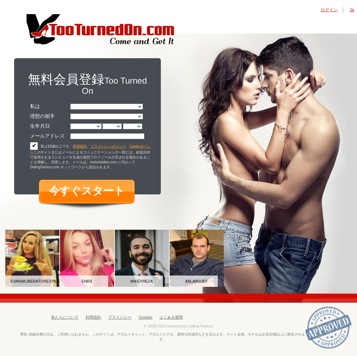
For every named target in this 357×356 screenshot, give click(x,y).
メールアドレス (47, 136)
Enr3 (87, 281)
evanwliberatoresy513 (32, 281)
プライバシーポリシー (108, 146)
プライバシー (119, 317)
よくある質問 (171, 317)
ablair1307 (196, 281)
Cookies (145, 317)
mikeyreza (141, 281)
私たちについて (64, 317)
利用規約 (80, 146)
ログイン (329, 9)
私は (35, 106)
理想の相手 (42, 116)
